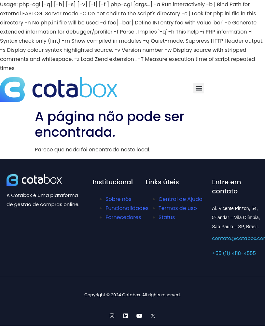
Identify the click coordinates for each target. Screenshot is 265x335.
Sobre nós (118, 199)
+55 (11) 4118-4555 (234, 253)
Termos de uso (178, 208)
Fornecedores (123, 217)
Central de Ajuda (180, 199)
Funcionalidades (126, 208)
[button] (198, 88)
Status (167, 217)
